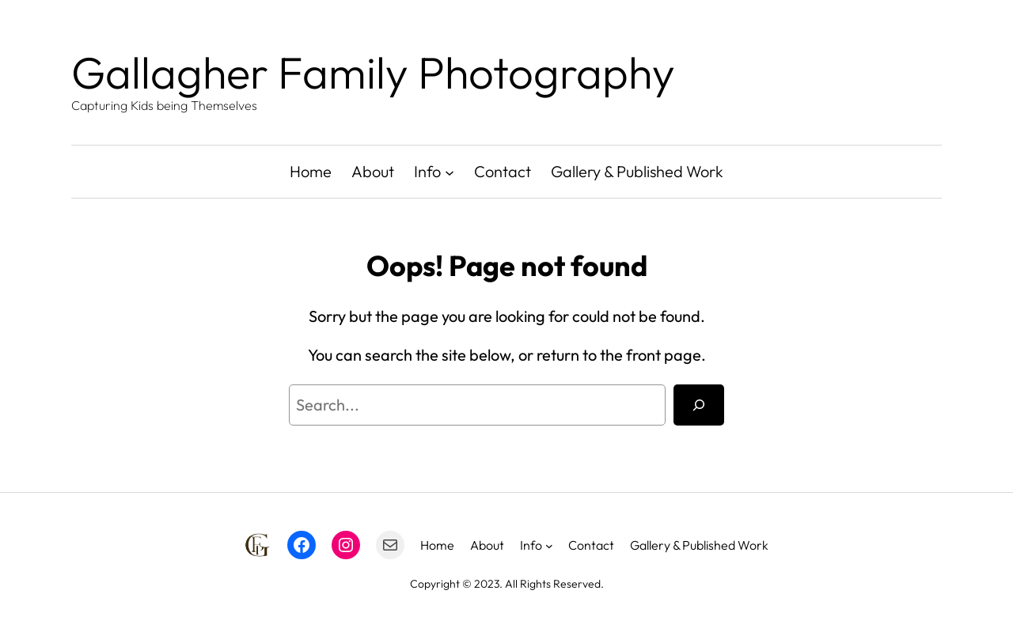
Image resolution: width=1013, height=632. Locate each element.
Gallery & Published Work (637, 171)
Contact (502, 171)
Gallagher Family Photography (373, 72)
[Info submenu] (449, 171)
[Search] (698, 405)
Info (427, 171)
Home (311, 171)
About (372, 171)
